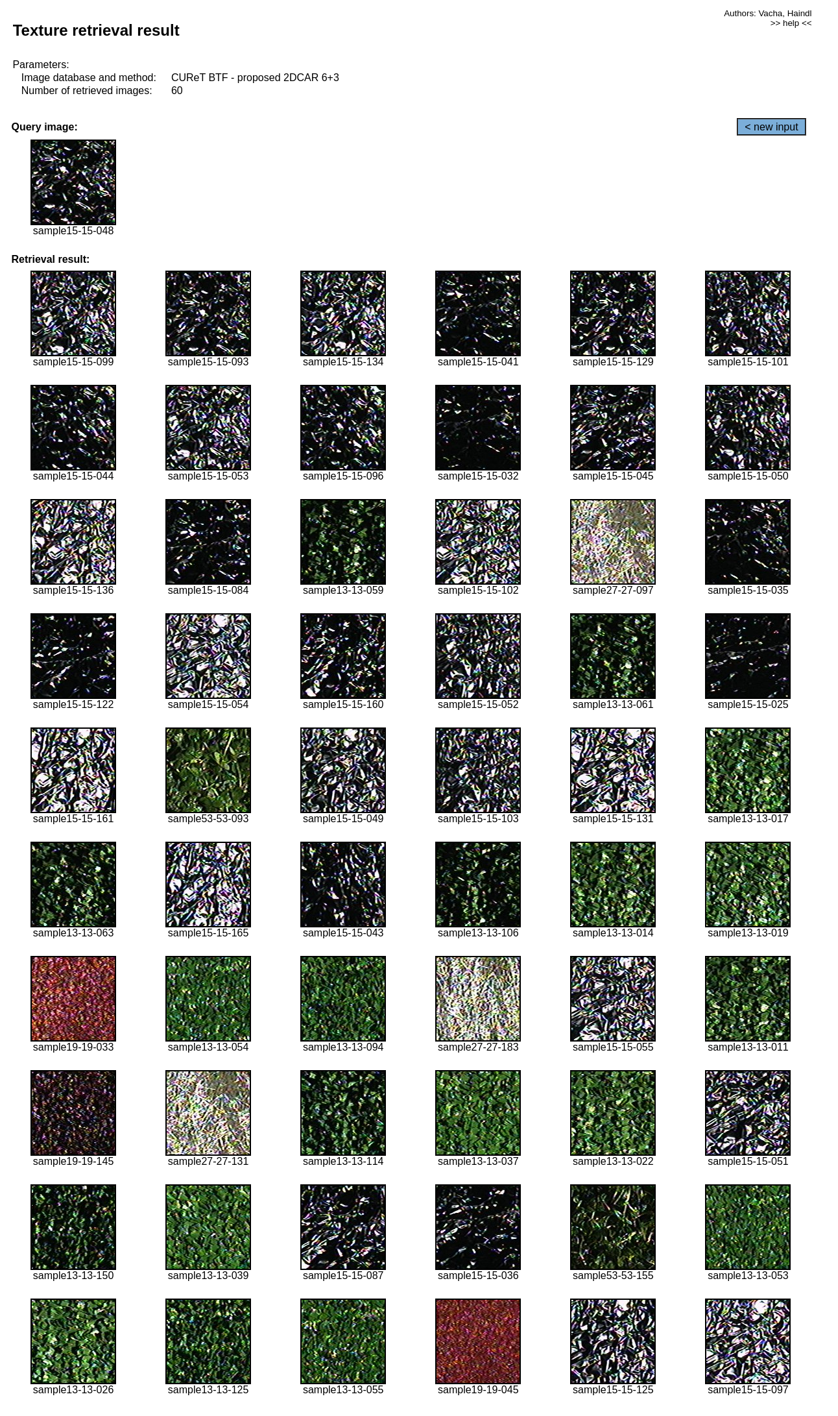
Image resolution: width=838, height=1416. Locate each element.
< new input (771, 126)
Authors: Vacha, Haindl (767, 13)
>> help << (791, 23)
